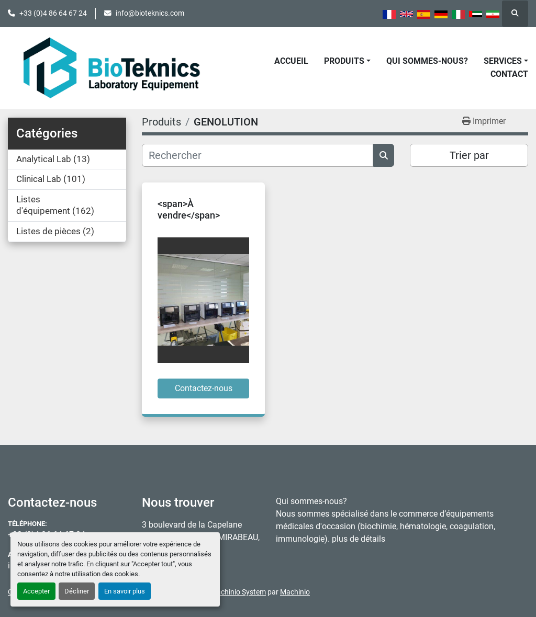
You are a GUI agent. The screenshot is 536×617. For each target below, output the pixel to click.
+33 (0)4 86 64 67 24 (53, 13)
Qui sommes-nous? (427, 61)
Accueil (291, 61)
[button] (347, 61)
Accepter (36, 591)
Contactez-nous (203, 388)
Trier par (469, 155)
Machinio (295, 592)
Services (503, 61)
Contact (509, 74)
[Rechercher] (257, 155)
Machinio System (238, 592)
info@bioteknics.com (150, 13)
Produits (344, 61)
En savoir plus (124, 591)
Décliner (76, 591)
